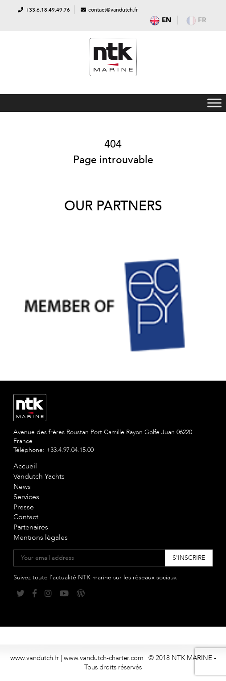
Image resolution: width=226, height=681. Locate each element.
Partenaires (30, 527)
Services (26, 497)
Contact (25, 517)
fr (196, 20)
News (22, 487)
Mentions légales (40, 537)
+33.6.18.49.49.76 (47, 9)
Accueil (25, 466)
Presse (23, 507)
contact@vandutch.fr (113, 9)
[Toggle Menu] (214, 102)
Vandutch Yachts (39, 476)
